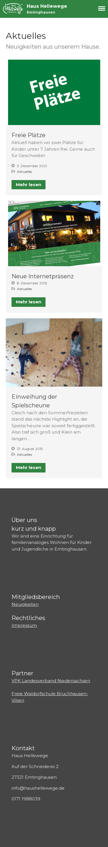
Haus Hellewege (47, 6)
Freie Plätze (29, 135)
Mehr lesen (28, 184)
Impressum (24, 625)
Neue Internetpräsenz (43, 276)
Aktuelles (24, 171)
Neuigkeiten (25, 604)
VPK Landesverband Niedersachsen (51, 680)
